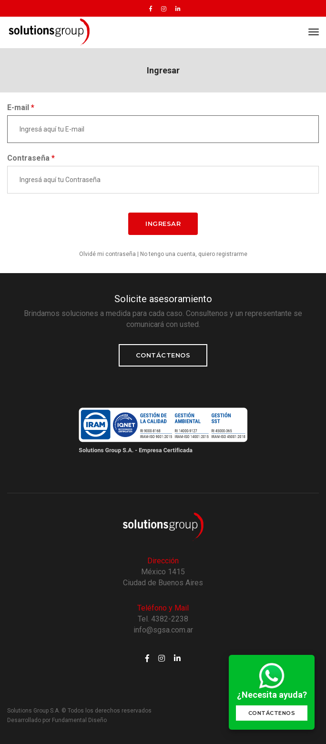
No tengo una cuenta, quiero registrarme (193, 254)
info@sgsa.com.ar (163, 629)
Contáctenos (163, 355)
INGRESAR (163, 223)
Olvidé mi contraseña (107, 254)
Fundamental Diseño (79, 720)
